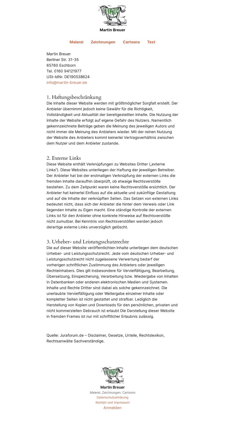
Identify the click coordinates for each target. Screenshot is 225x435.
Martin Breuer (112, 387)
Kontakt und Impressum (113, 402)
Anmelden (112, 408)
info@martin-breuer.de (67, 82)
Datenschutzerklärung (113, 397)
